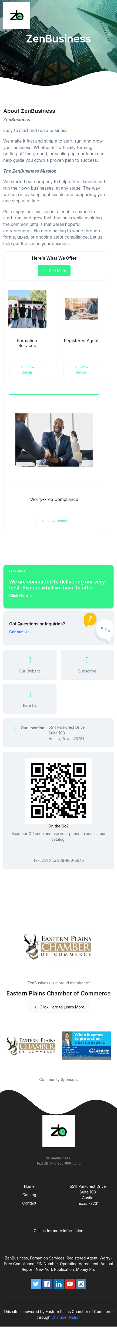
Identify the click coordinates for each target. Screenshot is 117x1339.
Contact (29, 1203)
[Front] (17, 15)
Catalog (29, 1194)
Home (29, 1186)
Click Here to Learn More (58, 1007)
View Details (27, 369)
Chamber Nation (66, 1317)
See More (54, 270)
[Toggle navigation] (108, 15)
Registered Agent (81, 340)
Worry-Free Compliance (54, 499)
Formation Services (27, 343)
